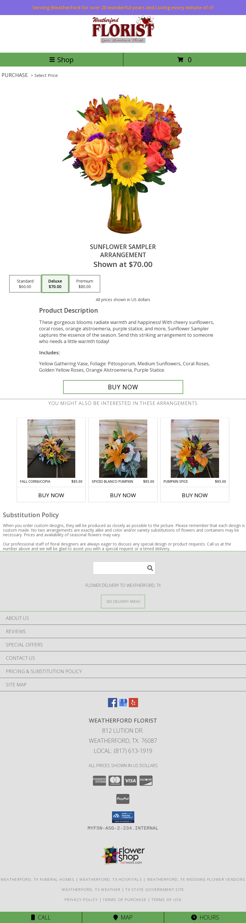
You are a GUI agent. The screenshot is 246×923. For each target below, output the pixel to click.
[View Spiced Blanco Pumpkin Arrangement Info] (123, 448)
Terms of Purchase (124, 899)
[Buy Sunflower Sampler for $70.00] (123, 387)
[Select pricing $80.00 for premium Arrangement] (84, 283)
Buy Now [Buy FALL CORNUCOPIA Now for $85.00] (51, 495)
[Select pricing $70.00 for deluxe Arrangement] (55, 283)
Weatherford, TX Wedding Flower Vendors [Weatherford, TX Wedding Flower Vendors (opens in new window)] (196, 879)
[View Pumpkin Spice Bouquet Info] (195, 448)
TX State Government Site (154, 889)
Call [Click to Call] (41, 917)
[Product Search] (124, 567)
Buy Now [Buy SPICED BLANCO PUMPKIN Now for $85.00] (123, 495)
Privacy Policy (81, 899)
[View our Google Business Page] (123, 705)
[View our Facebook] (112, 705)
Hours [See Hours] (205, 917)
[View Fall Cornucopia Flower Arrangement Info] (51, 448)
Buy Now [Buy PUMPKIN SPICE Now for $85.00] (195, 495)
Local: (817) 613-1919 (123, 751)
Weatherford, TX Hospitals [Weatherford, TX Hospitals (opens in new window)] (110, 879)
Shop (61, 59)
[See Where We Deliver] (123, 601)
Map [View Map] (123, 917)
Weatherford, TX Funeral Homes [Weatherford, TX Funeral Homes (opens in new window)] (38, 879)
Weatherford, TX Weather (91, 889)
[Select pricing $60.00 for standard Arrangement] (25, 283)
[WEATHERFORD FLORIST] (123, 44)
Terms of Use (166, 899)
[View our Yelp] (133, 705)
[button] (123, 817)
